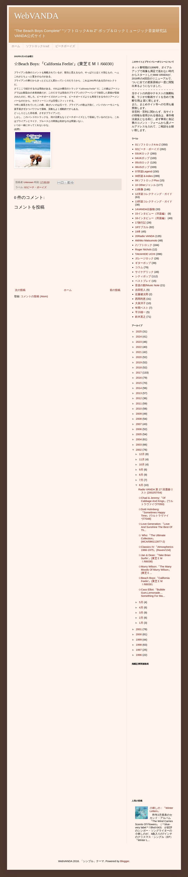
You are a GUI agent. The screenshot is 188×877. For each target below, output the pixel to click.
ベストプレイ (143, 280)
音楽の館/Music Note (147, 285)
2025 (139, 331)
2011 (139, 403)
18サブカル (142, 227)
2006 (139, 429)
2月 (141, 617)
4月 (141, 607)
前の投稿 (115, 289)
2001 (139, 629)
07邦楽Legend (143, 171)
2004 (139, 439)
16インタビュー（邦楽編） (151, 218)
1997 (139, 649)
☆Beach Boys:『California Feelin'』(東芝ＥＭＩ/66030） (154, 581)
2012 (139, 398)
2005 (139, 434)
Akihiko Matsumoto (146, 240)
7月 (141, 479)
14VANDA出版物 (145, 209)
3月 (141, 612)
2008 (139, 418)
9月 (141, 469)
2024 (139, 336)
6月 (141, 484)
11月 (142, 459)
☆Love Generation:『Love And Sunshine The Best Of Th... (155, 527)
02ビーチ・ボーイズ (35, 187)
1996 (139, 654)
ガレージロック (144, 258)
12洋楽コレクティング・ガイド (153, 193)
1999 (139, 639)
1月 (141, 622)
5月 (141, 602)
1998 (139, 644)
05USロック (142, 162)
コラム (139, 267)
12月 (142, 454)
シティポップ (143, 276)
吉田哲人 (140, 289)
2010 (139, 408)
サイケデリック (144, 271)
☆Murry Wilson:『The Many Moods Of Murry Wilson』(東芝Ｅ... (154, 569)
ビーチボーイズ (65, 46)
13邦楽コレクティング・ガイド (153, 201)
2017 (139, 372)
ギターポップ (143, 262)
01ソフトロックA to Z (148, 144)
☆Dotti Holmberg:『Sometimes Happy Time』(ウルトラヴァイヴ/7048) (153, 514)
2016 (139, 377)
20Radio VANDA (145, 236)
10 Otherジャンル (145, 184)
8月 (141, 474)
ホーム (16, 46)
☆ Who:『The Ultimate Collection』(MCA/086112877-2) (152, 538)
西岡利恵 (140, 298)
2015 (139, 382)
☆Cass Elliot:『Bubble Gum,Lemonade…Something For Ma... (151, 592)
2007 (139, 424)
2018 (139, 367)
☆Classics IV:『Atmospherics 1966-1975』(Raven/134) (155, 548)
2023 (139, 341)
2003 (139, 444)
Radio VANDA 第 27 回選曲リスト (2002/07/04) (155, 491)
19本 (138, 231)
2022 (139, 346)
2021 (139, 351)
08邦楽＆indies (144, 175)
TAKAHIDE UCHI (145, 253)
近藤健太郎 (141, 294)
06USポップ (142, 166)
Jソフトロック (143, 244)
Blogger (124, 861)
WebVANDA (36, 15)
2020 (139, 357)
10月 (142, 464)
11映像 (139, 189)
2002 (139, 449)
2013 (139, 393)
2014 (139, 387)
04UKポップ (142, 158)
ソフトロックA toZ (37, 46)
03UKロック (142, 153)
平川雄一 (140, 312)
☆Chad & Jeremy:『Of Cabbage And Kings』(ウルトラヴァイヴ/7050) (155, 501)
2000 (139, 634)
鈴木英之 (140, 316)
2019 (139, 362)
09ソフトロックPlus (147, 180)
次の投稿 (20, 289)
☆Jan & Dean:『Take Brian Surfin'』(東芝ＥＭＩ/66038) (154, 558)
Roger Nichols (143, 249)
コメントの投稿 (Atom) (34, 296)
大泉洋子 (140, 303)
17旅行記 (140, 222)
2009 (139, 413)
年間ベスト (141, 307)
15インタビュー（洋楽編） (151, 213)
